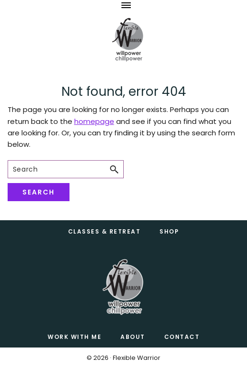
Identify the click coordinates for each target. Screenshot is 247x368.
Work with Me (74, 337)
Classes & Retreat (104, 231)
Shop (169, 231)
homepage (94, 121)
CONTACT (182, 337)
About (132, 337)
